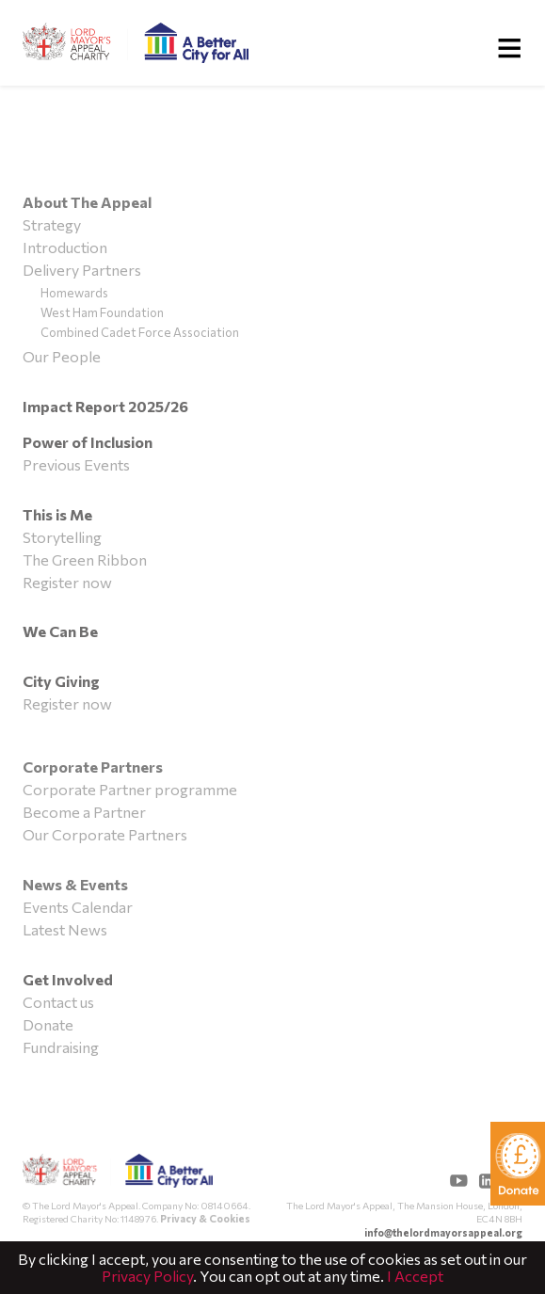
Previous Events (76, 464)
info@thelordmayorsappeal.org (443, 1232)
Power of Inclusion (87, 442)
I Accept (415, 1276)
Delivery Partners (82, 270)
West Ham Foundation (102, 312)
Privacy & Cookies (205, 1218)
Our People (62, 356)
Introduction (65, 247)
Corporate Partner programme (130, 789)
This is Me (57, 514)
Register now (67, 582)
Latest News (65, 929)
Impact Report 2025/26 (105, 406)
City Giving (61, 681)
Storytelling (62, 537)
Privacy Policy (147, 1276)
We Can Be (60, 631)
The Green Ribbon (85, 559)
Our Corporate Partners (105, 834)
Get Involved (68, 979)
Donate (48, 1024)
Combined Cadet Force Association (139, 332)
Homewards (74, 292)
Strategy (52, 224)
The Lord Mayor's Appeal (118, 1176)
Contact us (58, 1002)
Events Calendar (78, 907)
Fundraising (61, 1047)
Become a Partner (84, 812)
